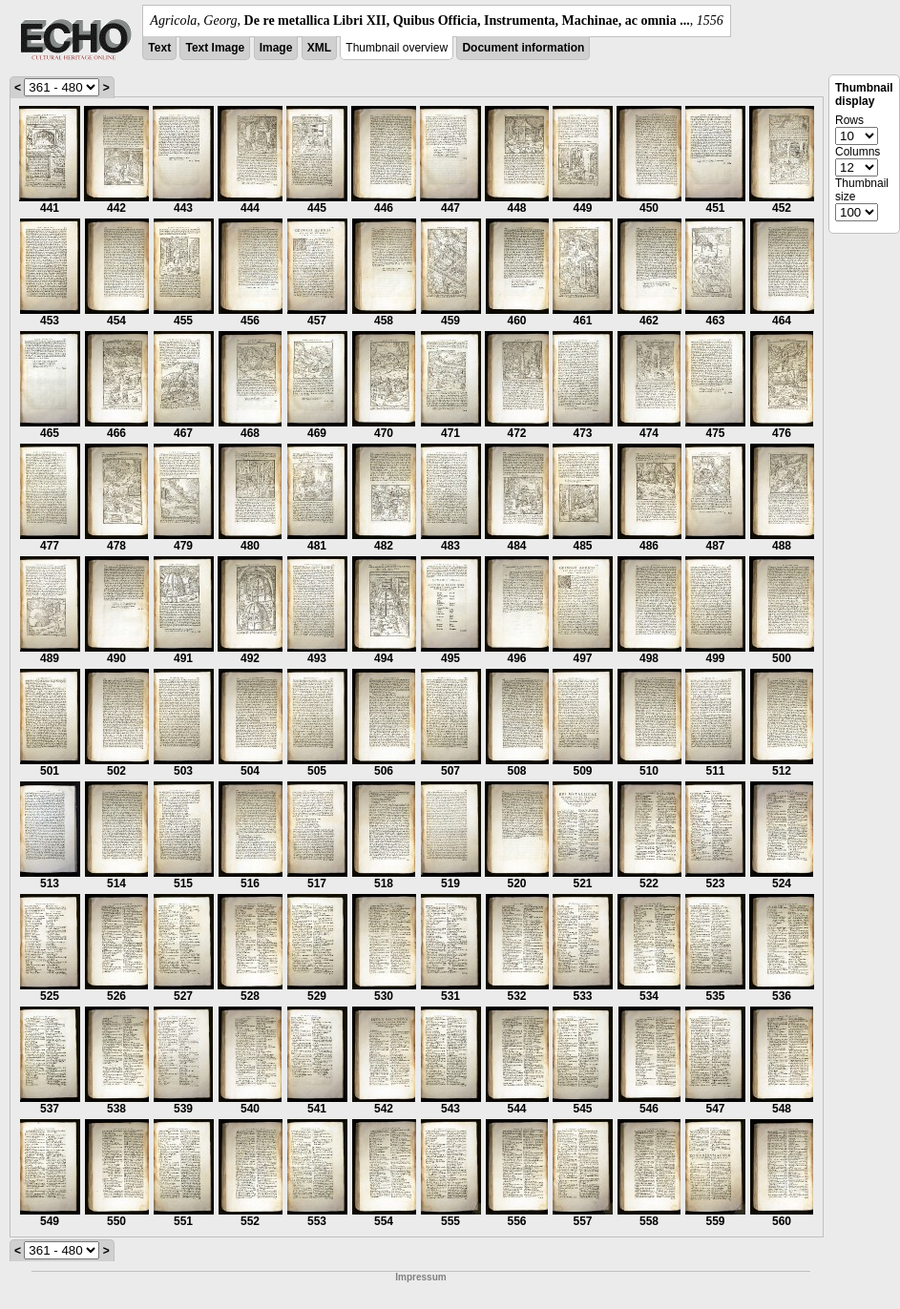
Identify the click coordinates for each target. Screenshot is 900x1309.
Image (276, 47)
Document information (523, 47)
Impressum (420, 1277)
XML (319, 47)
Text (159, 47)
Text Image (214, 47)
